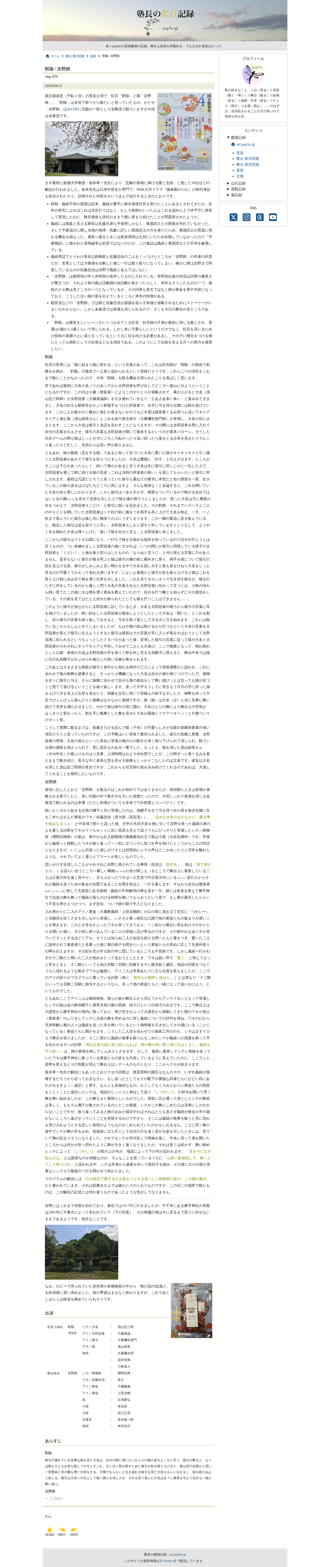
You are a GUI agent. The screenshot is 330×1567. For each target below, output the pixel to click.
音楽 (240, 153)
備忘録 (236, 195)
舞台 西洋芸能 (247, 164)
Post (48, 1516)
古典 (240, 176)
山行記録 (238, 183)
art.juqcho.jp (243, 144)
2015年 (72, 109)
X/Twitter (166, 1561)
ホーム (52, 56)
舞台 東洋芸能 (75, 56)
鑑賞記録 (238, 137)
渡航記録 (238, 189)
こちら (56, 1498)
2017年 (127, 1206)
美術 (240, 170)
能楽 (93, 56)
